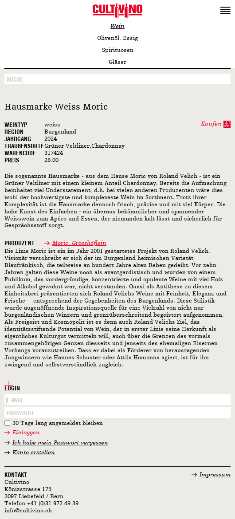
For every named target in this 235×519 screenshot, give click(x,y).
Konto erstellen (33, 453)
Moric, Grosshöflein (79, 243)
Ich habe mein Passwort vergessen (60, 443)
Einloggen (26, 433)
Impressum (215, 475)
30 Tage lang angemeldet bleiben (57, 423)
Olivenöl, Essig (117, 38)
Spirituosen (117, 50)
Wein (117, 26)
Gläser (117, 62)
